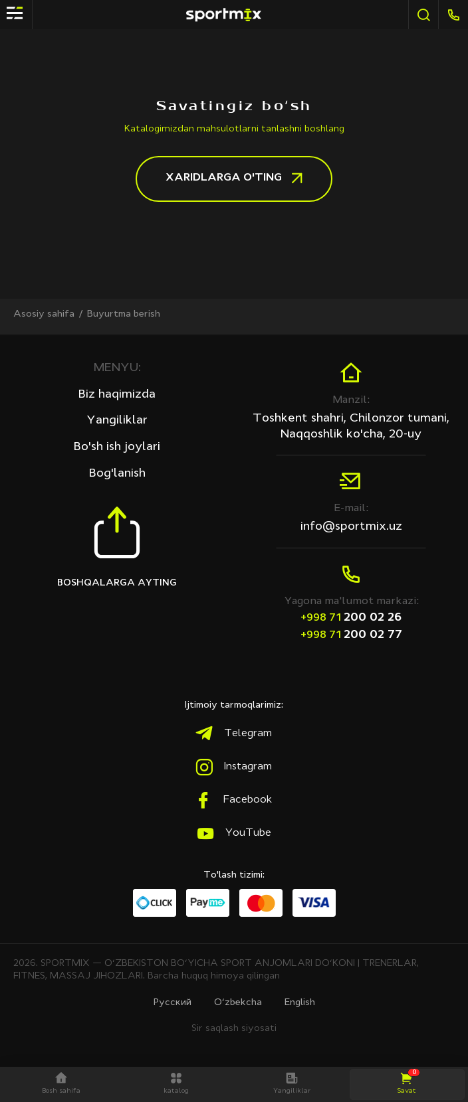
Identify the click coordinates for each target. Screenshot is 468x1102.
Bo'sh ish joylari (117, 445)
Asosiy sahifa (43, 314)
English (300, 1002)
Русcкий (172, 1002)
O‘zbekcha (238, 1002)
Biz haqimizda (117, 392)
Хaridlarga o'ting (234, 178)
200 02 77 (351, 633)
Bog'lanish (117, 471)
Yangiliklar (117, 419)
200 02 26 (351, 616)
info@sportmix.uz (351, 525)
